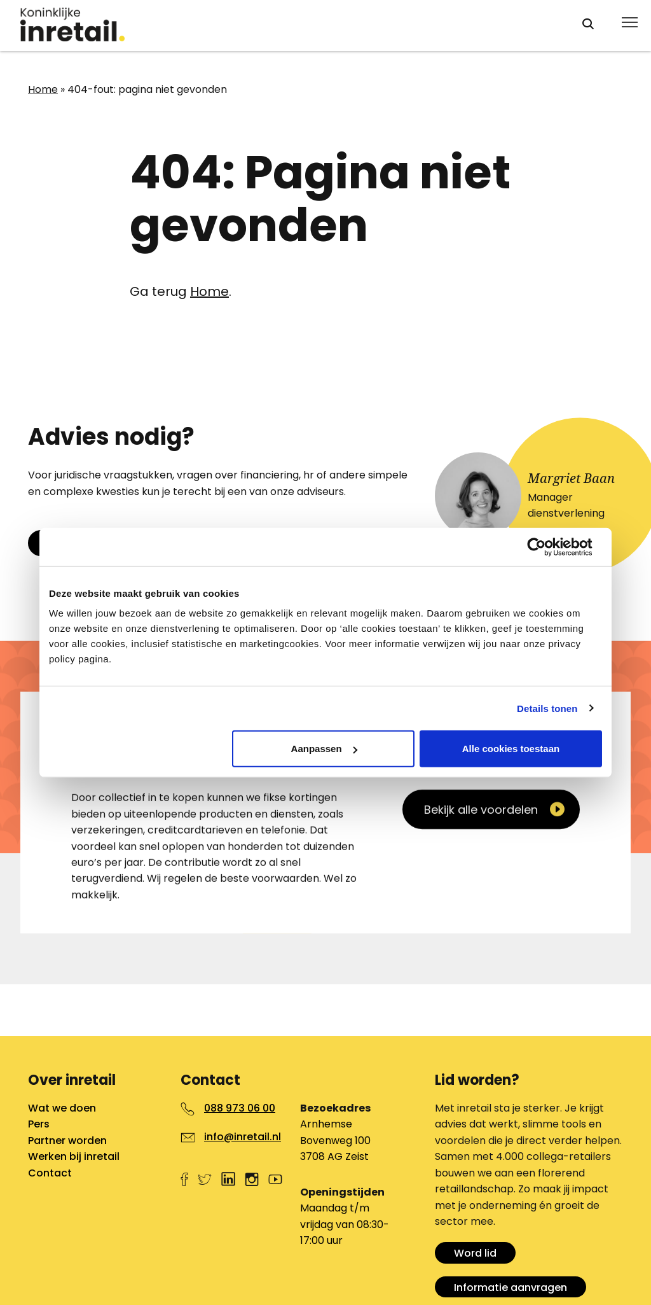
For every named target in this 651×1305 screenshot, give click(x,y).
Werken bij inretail (74, 1156)
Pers (39, 1124)
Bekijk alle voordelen (481, 998)
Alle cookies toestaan (510, 748)
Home (43, 89)
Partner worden (67, 1140)
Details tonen (547, 707)
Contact (50, 1173)
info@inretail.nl (242, 1136)
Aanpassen (324, 748)
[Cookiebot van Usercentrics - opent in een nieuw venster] (546, 546)
